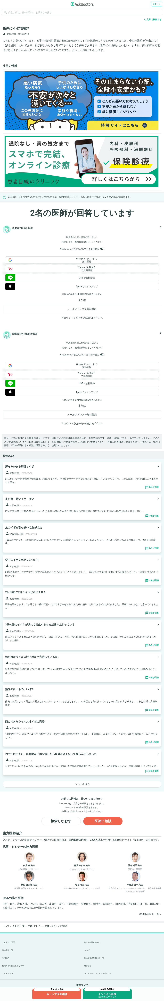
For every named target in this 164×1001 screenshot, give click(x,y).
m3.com (138, 839)
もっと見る (82, 784)
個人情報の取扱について (94, 958)
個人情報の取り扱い (86, 237)
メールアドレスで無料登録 (82, 309)
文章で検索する (152, 19)
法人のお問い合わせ (92, 942)
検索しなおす (61, 821)
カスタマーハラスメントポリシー (97, 973)
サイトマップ (7, 973)
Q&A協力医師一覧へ (150, 914)
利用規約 (70, 237)
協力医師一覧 (7, 950)
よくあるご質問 (8, 942)
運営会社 (87, 966)
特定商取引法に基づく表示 (13, 966)
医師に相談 (103, 821)
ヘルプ (87, 950)
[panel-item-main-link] (82, 476)
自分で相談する (96, 196)
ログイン (157, 4)
